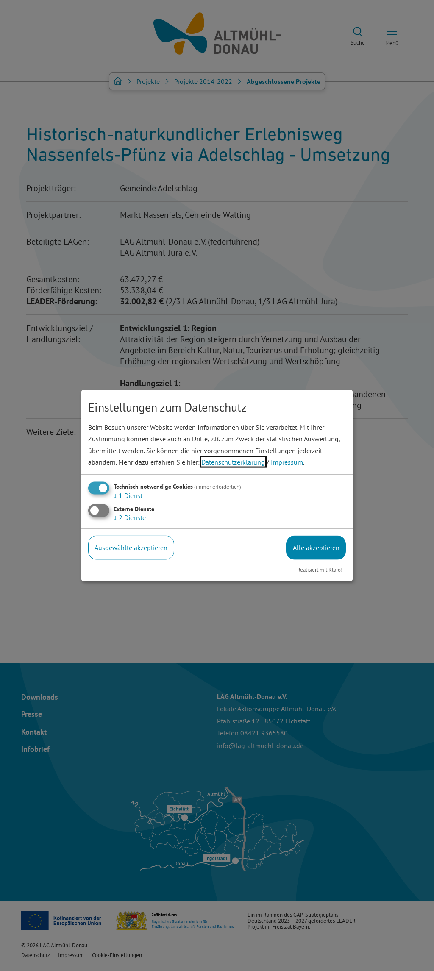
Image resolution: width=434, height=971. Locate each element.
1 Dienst (128, 495)
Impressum (287, 461)
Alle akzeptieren (316, 547)
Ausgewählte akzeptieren (131, 547)
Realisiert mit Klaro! (319, 569)
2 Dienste (130, 517)
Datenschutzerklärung (233, 461)
